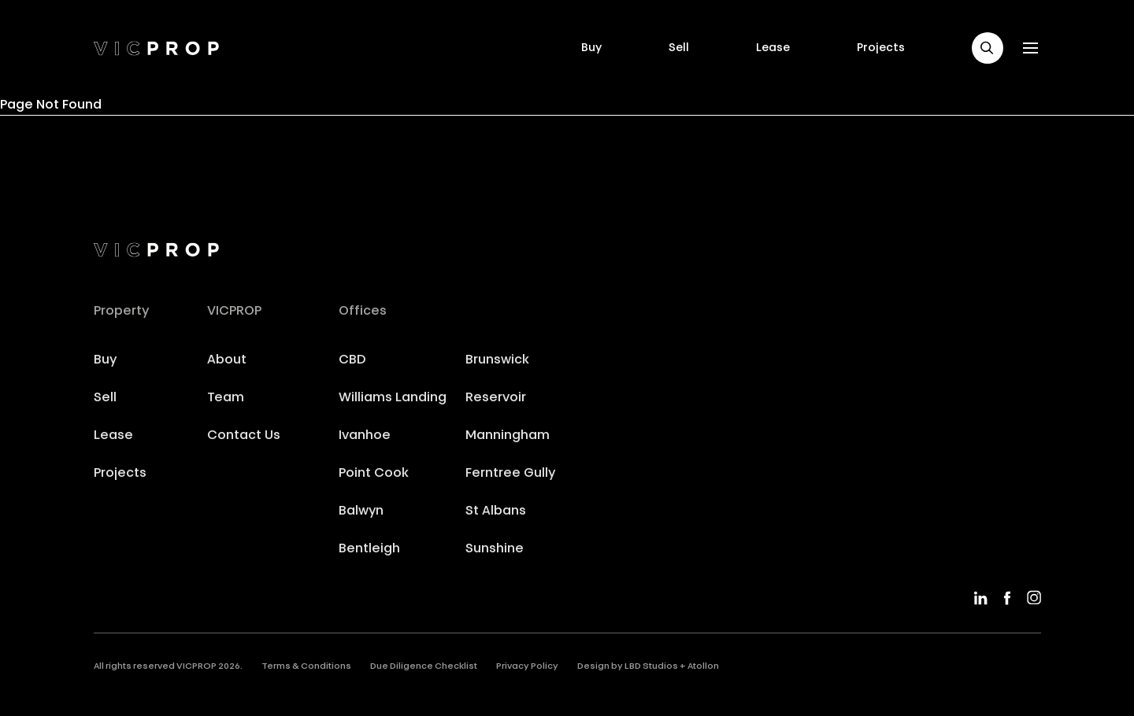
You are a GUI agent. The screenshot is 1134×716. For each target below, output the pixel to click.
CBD (352, 360)
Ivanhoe (365, 436)
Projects (881, 48)
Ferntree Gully (510, 473)
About (226, 360)
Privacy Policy (527, 666)
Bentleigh (369, 549)
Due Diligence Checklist (423, 666)
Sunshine (494, 549)
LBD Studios (651, 666)
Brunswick (497, 360)
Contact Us (243, 436)
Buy (591, 48)
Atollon (703, 666)
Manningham (507, 436)
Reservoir (495, 398)
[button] (987, 48)
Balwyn (361, 511)
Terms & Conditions (306, 666)
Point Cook (374, 473)
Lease (773, 48)
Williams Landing (393, 398)
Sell (679, 48)
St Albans (495, 511)
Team (225, 398)
